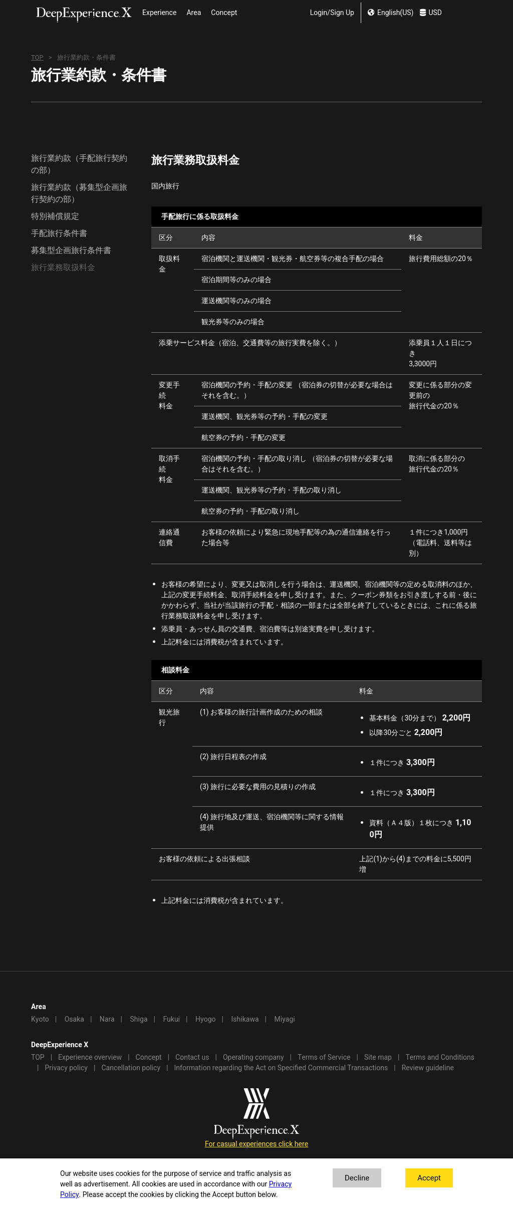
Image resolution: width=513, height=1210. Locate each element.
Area (193, 13)
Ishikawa (245, 1019)
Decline (357, 1177)
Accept (429, 1177)
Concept (224, 13)
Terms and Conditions (439, 1057)
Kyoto (40, 1019)
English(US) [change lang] (390, 13)
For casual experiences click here (256, 1144)
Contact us (192, 1057)
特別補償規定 (55, 216)
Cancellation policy (130, 1068)
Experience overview (90, 1057)
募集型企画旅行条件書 (71, 251)
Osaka (74, 1019)
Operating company (253, 1057)
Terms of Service (324, 1057)
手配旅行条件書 (59, 233)
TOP (37, 57)
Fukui (171, 1019)
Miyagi (284, 1019)
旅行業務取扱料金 (63, 268)
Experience (159, 13)
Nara (107, 1019)
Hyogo (205, 1019)
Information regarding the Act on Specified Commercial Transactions (281, 1068)
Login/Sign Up (332, 13)
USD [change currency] (431, 13)
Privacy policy (66, 1068)
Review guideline (428, 1068)
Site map (378, 1057)
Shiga (139, 1019)
